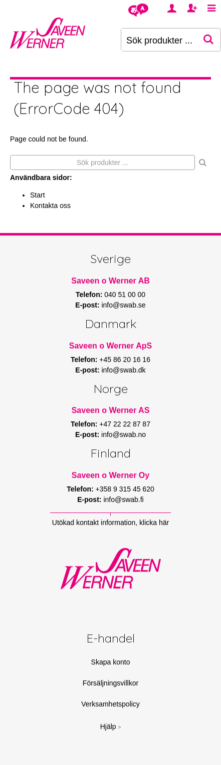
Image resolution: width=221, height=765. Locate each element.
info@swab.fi (123, 500)
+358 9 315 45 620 (125, 489)
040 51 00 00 (124, 294)
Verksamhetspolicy (110, 704)
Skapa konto (110, 662)
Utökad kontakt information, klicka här (110, 522)
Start (37, 195)
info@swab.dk (123, 370)
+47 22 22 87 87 (124, 424)
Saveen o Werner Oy (110, 475)
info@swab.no (123, 434)
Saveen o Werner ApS (110, 346)
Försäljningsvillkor (110, 683)
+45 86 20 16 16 (124, 360)
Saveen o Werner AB (110, 280)
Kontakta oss (50, 206)
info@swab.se (123, 305)
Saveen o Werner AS (111, 410)
